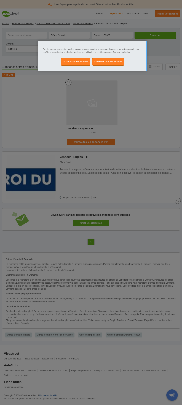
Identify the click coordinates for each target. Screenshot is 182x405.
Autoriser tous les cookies (108, 62)
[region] (92, 56)
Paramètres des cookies (75, 62)
